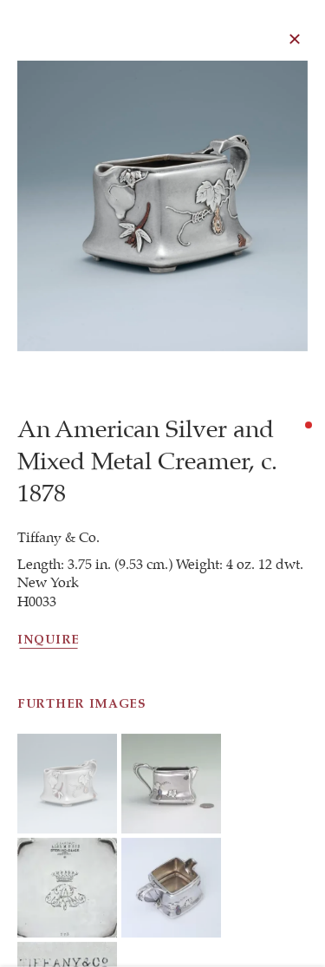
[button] (67, 833)
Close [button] (296, 39)
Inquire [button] (48, 643)
